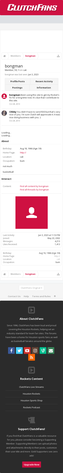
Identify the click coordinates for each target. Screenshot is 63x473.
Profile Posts (17, 81)
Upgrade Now (31, 464)
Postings (17, 87)
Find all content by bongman (34, 186)
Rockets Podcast (31, 407)
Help (26, 296)
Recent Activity (44, 81)
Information (44, 87)
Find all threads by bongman (34, 189)
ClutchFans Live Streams (31, 386)
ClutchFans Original (30, 287)
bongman (14, 94)
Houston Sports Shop (32, 400)
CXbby (12, 111)
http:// (57, 256)
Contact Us (14, 296)
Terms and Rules (41, 296)
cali (58, 259)
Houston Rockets (31, 393)
